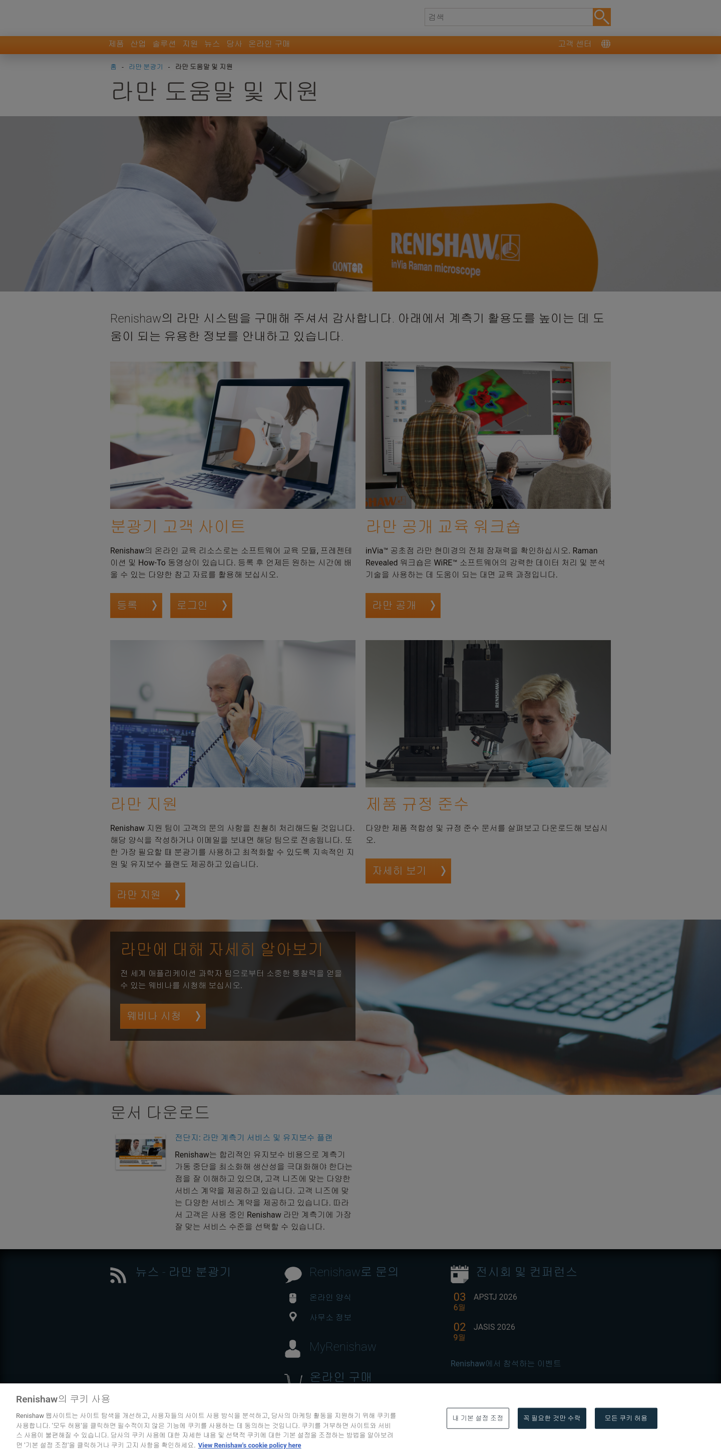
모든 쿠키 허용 (626, 1434)
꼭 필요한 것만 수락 (552, 1434)
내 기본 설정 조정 (477, 1434)
